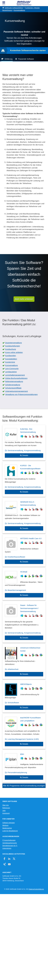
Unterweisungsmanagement (16, 391)
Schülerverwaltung (12, 385)
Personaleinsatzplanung (17, 772)
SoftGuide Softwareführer (14, 8)
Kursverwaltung (19, 10)
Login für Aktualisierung (10, 831)
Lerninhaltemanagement (15, 375)
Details (25, 455)
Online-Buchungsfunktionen (16, 378)
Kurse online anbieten (14, 352)
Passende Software (26, 59)
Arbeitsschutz (13, 669)
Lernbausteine (11, 372)
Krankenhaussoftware (16, 557)
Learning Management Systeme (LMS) (23, 739)
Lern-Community (12, 368)
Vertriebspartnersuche (9, 843)
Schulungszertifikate (13, 388)
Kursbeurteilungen (12, 346)
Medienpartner (7, 828)
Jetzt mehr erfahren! (24, 299)
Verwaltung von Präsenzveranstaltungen (21, 394)
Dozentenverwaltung (13, 343)
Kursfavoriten (10, 355)
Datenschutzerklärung (36, 889)
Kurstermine (10, 362)
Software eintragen (8, 823)
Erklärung (8, 59)
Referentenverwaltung (14, 381)
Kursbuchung (10, 349)
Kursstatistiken (11, 359)
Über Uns (5, 805)
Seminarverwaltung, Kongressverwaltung (24, 450)
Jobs (4, 810)
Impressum (6, 813)
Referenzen (6, 808)
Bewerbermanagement (17, 590)
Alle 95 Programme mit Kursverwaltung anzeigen (24, 786)
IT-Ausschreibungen (8, 840)
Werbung (5, 825)
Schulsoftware (13, 703)
